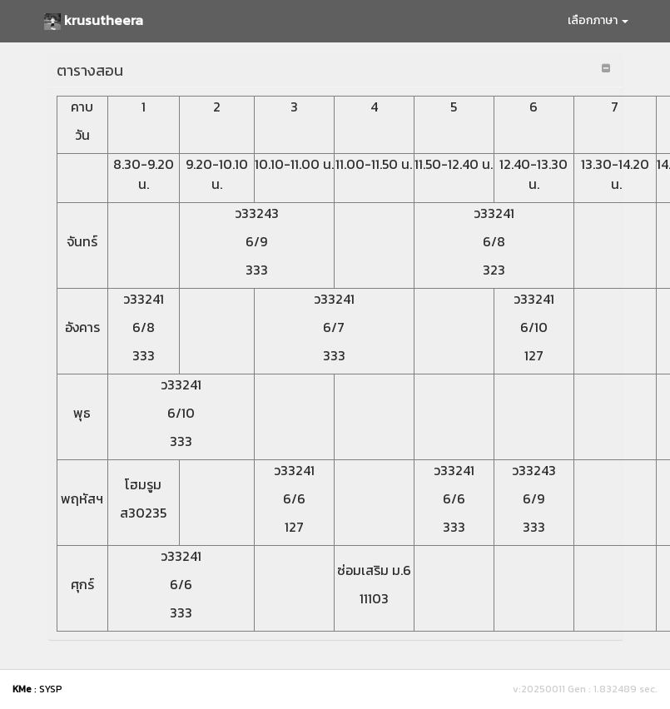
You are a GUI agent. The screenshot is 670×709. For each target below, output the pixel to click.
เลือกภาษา (598, 20)
